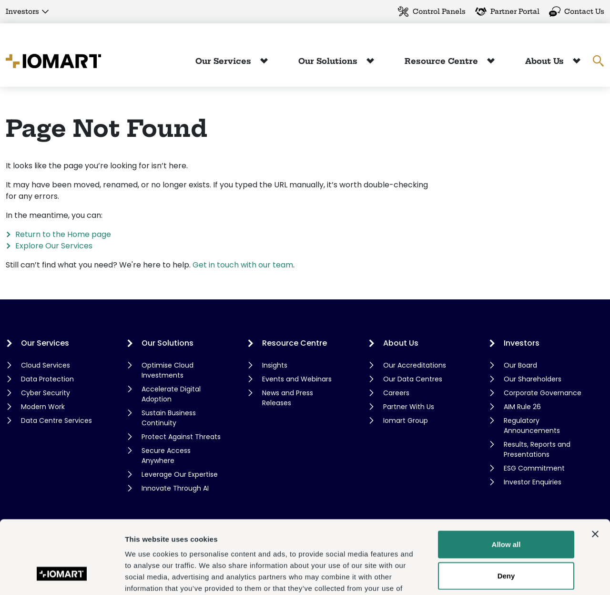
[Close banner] (595, 472)
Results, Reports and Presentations (537, 449)
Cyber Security (45, 393)
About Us (545, 61)
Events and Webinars (297, 379)
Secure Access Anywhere (166, 455)
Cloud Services (45, 365)
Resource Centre (442, 61)
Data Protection (47, 379)
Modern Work (43, 406)
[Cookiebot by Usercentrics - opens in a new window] (61, 576)
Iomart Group (405, 420)
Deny (506, 514)
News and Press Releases (287, 398)
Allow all (506, 482)
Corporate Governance (542, 393)
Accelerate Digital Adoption (171, 394)
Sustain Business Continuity (169, 418)
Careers (396, 393)
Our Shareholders (532, 379)
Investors (22, 11)
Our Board (520, 365)
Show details (500, 576)
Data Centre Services (56, 420)
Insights (274, 365)
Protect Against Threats (181, 436)
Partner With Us (408, 406)
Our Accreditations (414, 365)
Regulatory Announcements (532, 425)
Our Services (224, 61)
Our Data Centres (412, 379)
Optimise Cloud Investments (167, 370)
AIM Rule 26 (522, 406)
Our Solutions (329, 61)
